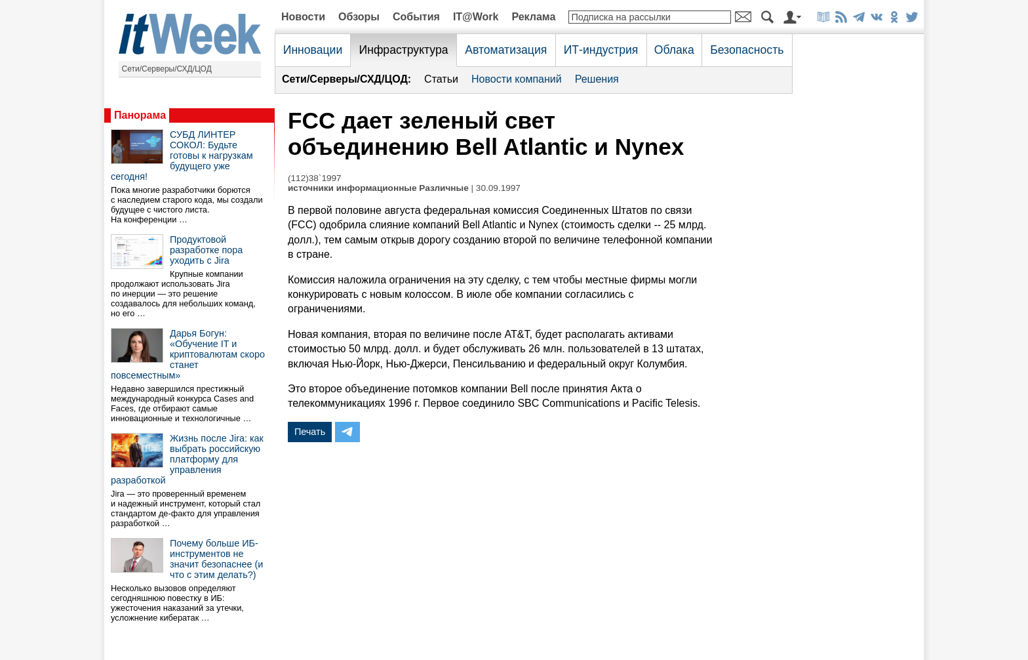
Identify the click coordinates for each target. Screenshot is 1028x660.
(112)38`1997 (315, 178)
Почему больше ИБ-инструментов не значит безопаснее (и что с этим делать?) (216, 559)
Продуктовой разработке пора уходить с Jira (206, 250)
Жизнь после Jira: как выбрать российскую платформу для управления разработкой (187, 459)
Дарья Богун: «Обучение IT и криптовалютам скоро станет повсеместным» (188, 354)
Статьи (441, 79)
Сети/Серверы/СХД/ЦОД (167, 68)
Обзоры (359, 16)
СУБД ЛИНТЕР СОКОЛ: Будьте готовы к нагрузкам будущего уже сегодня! (182, 155)
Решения (597, 79)
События (416, 16)
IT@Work (476, 16)
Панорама (140, 115)
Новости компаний (516, 79)
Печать (309, 431)
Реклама (533, 16)
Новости (303, 16)
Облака (674, 49)
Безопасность (746, 49)
